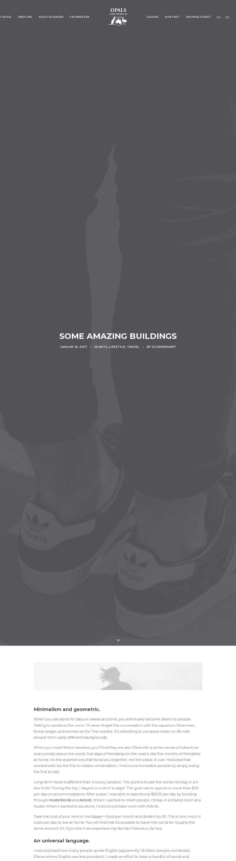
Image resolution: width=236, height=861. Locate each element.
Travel (133, 321)
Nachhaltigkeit (198, 16)
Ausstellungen (51, 16)
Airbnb (85, 749)
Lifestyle (117, 321)
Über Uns (25, 16)
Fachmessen (79, 16)
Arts (103, 321)
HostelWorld (60, 749)
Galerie (153, 16)
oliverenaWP (164, 321)
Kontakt (172, 16)
